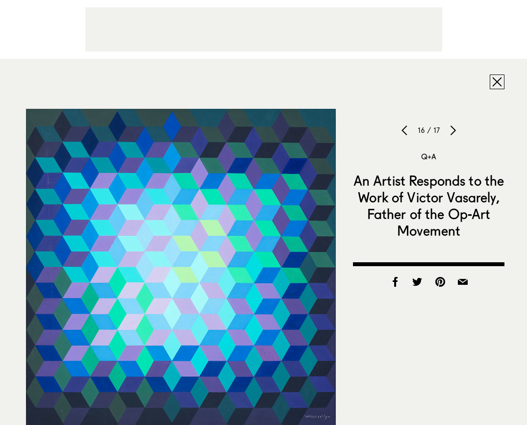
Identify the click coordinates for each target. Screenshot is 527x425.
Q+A (428, 156)
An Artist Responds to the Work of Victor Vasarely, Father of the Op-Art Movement (428, 205)
